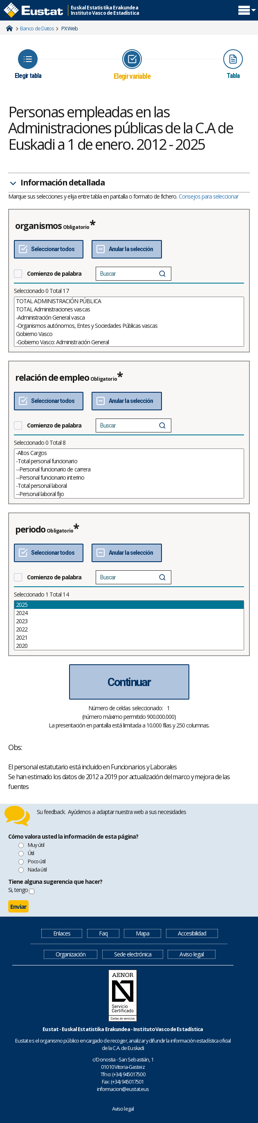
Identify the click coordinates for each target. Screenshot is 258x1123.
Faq (103, 933)
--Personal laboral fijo (129, 494)
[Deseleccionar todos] (127, 249)
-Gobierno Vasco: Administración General (129, 342)
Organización (70, 954)
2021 (129, 638)
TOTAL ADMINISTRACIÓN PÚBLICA (129, 301)
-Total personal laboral (129, 486)
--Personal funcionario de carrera (129, 469)
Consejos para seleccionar (209, 196)
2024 (129, 613)
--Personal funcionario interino (129, 477)
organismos (38, 225)
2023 (129, 621)
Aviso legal (191, 954)
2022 (129, 629)
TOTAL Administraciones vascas (129, 309)
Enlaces (61, 933)
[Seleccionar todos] (48, 249)
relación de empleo (52, 377)
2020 (129, 646)
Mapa (142, 933)
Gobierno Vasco (129, 334)
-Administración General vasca (129, 317)
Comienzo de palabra (54, 273)
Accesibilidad (192, 933)
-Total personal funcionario (129, 461)
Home (9, 28)
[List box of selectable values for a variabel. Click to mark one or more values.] (129, 322)
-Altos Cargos (129, 453)
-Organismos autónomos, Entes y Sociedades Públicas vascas (129, 326)
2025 (129, 605)
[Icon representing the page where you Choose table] (28, 64)
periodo (30, 529)
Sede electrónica (132, 954)
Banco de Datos (37, 28)
